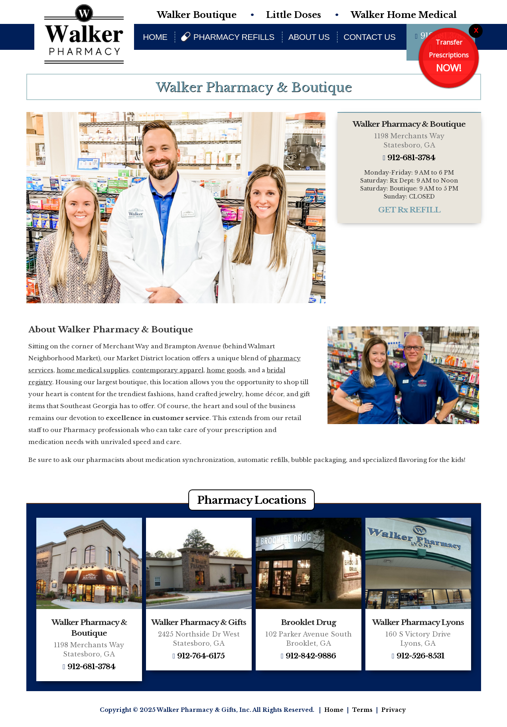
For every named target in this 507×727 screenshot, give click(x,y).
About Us (309, 36)
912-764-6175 (201, 656)
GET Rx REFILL (409, 209)
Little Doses (293, 15)
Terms (362, 709)
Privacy (393, 709)
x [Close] (476, 29)
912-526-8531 (420, 656)
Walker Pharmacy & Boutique (409, 124)
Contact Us (369, 36)
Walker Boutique (197, 15)
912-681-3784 (411, 158)
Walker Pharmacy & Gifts (198, 622)
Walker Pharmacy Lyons (418, 622)
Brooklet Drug (308, 622)
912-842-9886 (311, 656)
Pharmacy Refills (233, 36)
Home (155, 36)
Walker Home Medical (404, 15)
